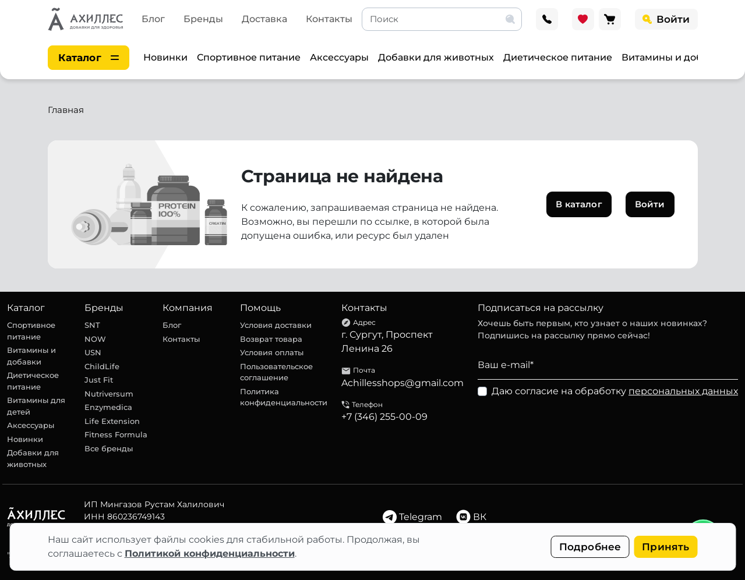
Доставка (264, 18)
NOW (95, 339)
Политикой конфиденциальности (210, 553)
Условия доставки (276, 325)
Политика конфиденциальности (283, 397)
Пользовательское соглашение (276, 372)
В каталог (579, 204)
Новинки (165, 57)
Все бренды (108, 448)
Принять (665, 547)
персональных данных (683, 391)
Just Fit (98, 379)
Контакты (329, 18)
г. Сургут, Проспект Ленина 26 (387, 341)
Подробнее (590, 547)
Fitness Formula (115, 434)
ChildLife (101, 366)
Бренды (203, 18)
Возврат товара (271, 339)
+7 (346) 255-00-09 (384, 416)
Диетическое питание (557, 57)
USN (92, 352)
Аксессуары (339, 57)
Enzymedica (108, 407)
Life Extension (112, 421)
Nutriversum (108, 393)
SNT (92, 325)
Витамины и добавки (674, 57)
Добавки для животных (436, 57)
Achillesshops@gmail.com (402, 382)
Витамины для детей (36, 405)
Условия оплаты (271, 352)
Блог (153, 18)
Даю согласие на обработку (615, 391)
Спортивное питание (249, 57)
